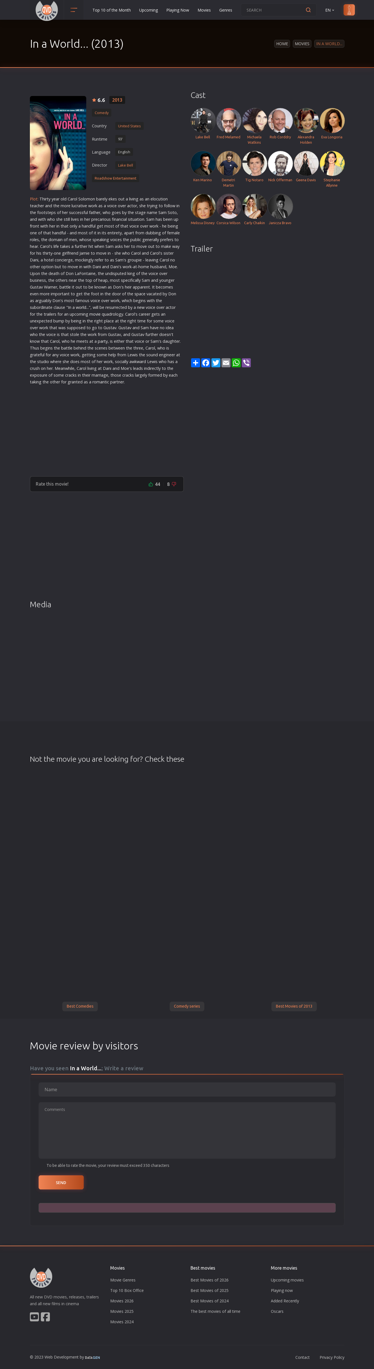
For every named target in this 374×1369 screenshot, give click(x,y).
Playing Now (177, 10)
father (94, 212)
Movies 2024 (122, 1321)
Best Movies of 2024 (210, 1301)
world (81, 307)
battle (65, 287)
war (140, 361)
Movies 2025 (122, 1311)
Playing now (282, 1290)
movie (95, 314)
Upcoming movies (287, 1280)
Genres (225, 10)
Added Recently (285, 1301)
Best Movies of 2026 (210, 1280)
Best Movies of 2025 (210, 1290)
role (33, 239)
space (139, 293)
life (56, 246)
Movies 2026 (122, 1301)
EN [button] (330, 10)
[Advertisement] (107, 428)
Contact (302, 1357)
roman (98, 382)
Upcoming (148, 10)
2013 (117, 100)
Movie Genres (123, 1280)
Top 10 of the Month (111, 10)
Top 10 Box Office (127, 1290)
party (103, 341)
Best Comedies (80, 1006)
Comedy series (187, 1006)
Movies (204, 10)
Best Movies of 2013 (294, 1006)
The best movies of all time (215, 1311)
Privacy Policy (332, 1357)
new (141, 307)
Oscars (277, 1311)
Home (282, 43)
